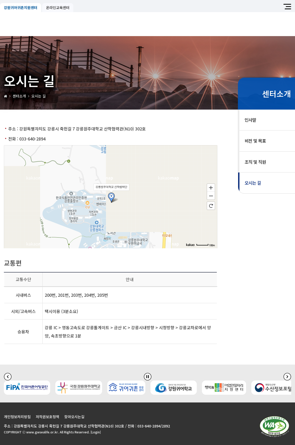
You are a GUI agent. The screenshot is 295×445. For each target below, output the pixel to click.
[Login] (96, 432)
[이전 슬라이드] (8, 376)
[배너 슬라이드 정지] (147, 376)
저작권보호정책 (47, 416)
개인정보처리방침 (17, 416)
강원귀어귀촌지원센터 (20, 7)
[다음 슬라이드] (287, 376)
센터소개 (19, 95)
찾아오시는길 (74, 416)
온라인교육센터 (57, 7)
